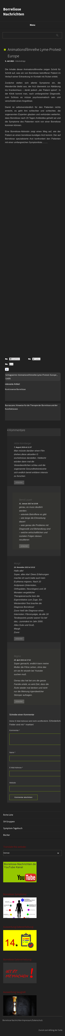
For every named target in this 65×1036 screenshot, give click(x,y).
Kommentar (14, 730)
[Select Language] (32, 853)
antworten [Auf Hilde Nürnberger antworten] (19, 482)
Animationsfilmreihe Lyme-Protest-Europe (37, 375)
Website (12, 783)
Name (12, 752)
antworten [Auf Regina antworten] (19, 701)
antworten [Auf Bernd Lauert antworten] (24, 546)
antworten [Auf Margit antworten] (19, 639)
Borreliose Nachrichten (13, 11)
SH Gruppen (9, 821)
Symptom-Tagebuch (12, 828)
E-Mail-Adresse (16, 768)
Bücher (6, 835)
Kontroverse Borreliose (15, 389)
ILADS (8, 378)
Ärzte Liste (8, 814)
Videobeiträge (20, 61)
